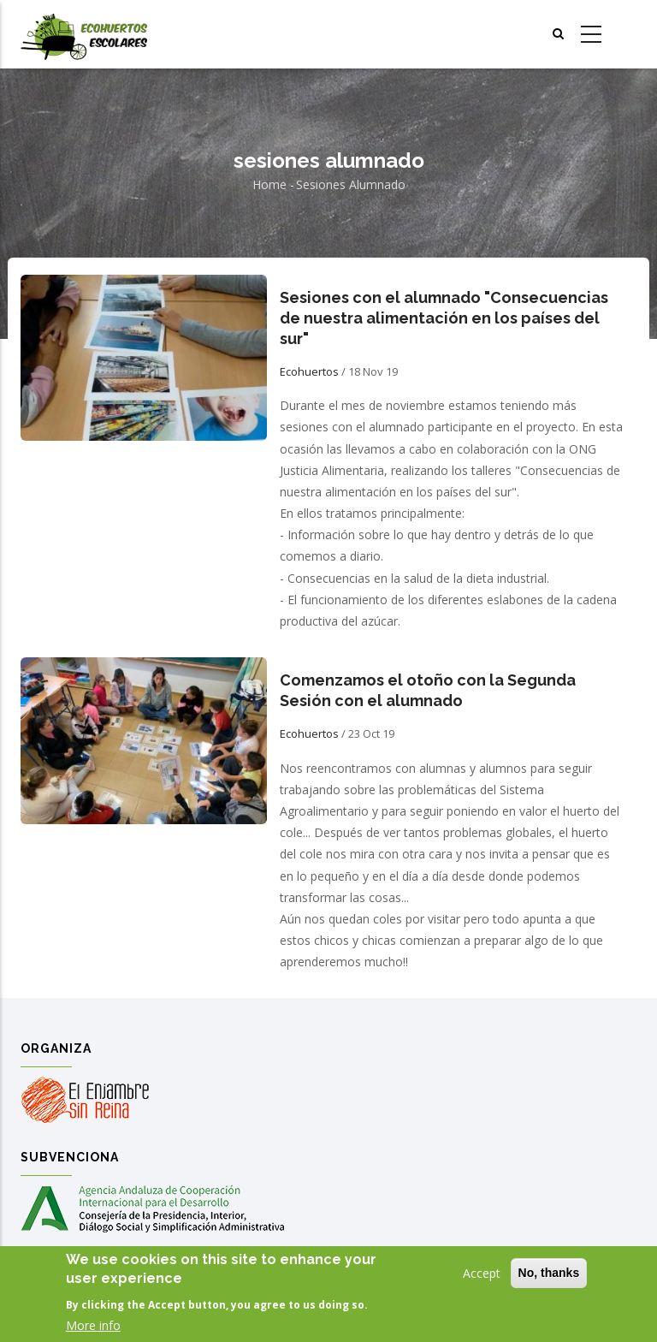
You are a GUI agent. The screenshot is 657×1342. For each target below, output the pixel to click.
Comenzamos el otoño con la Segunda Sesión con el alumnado (428, 690)
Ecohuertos (309, 371)
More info (93, 1328)
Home (269, 184)
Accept (481, 1276)
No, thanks (549, 1275)
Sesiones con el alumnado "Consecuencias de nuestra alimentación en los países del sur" (444, 317)
